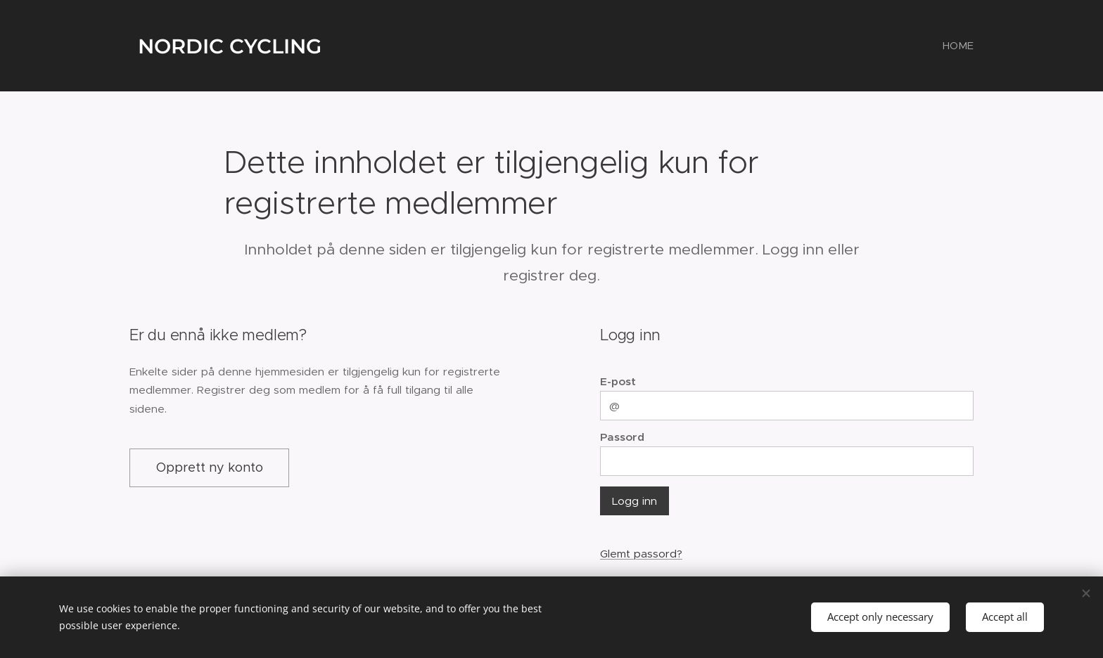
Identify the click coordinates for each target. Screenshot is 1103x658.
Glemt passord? (641, 553)
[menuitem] (956, 45)
